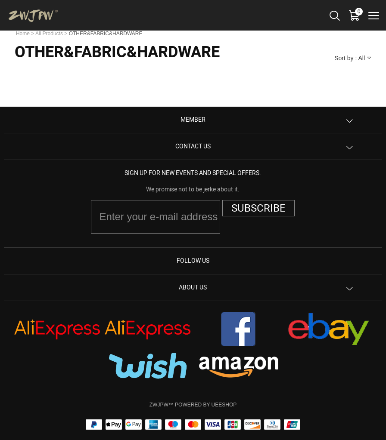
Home (23, 34)
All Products (49, 34)
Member (193, 119)
